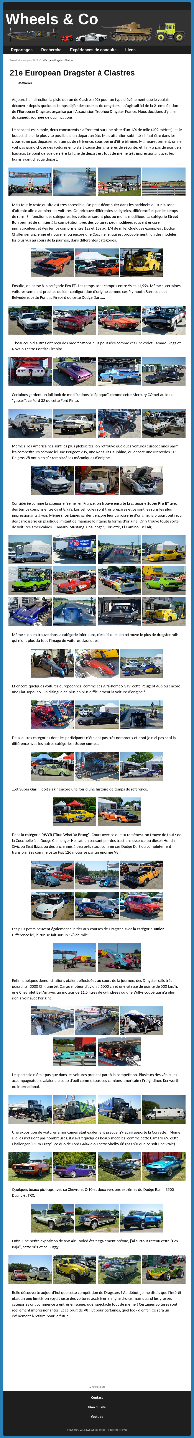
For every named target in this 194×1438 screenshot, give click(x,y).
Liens (130, 50)
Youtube (97, 1416)
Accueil (13, 60)
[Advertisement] (97, 1352)
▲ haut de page (97, 1386)
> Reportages (24, 60)
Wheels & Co (51, 19)
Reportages (22, 50)
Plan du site (97, 1407)
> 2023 (34, 60)
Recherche (51, 50)
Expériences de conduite (93, 50)
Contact (97, 1397)
